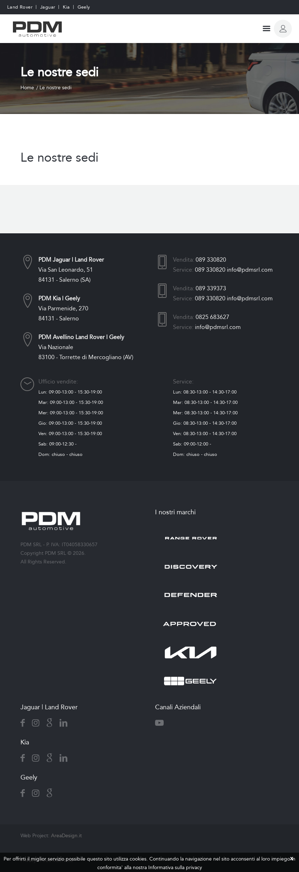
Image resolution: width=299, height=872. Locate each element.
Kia (66, 7)
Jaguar (47, 7)
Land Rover (20, 7)
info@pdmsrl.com (250, 269)
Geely (84, 7)
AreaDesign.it (66, 836)
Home (27, 88)
